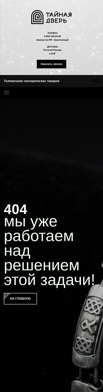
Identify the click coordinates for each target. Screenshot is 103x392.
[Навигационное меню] (96, 81)
